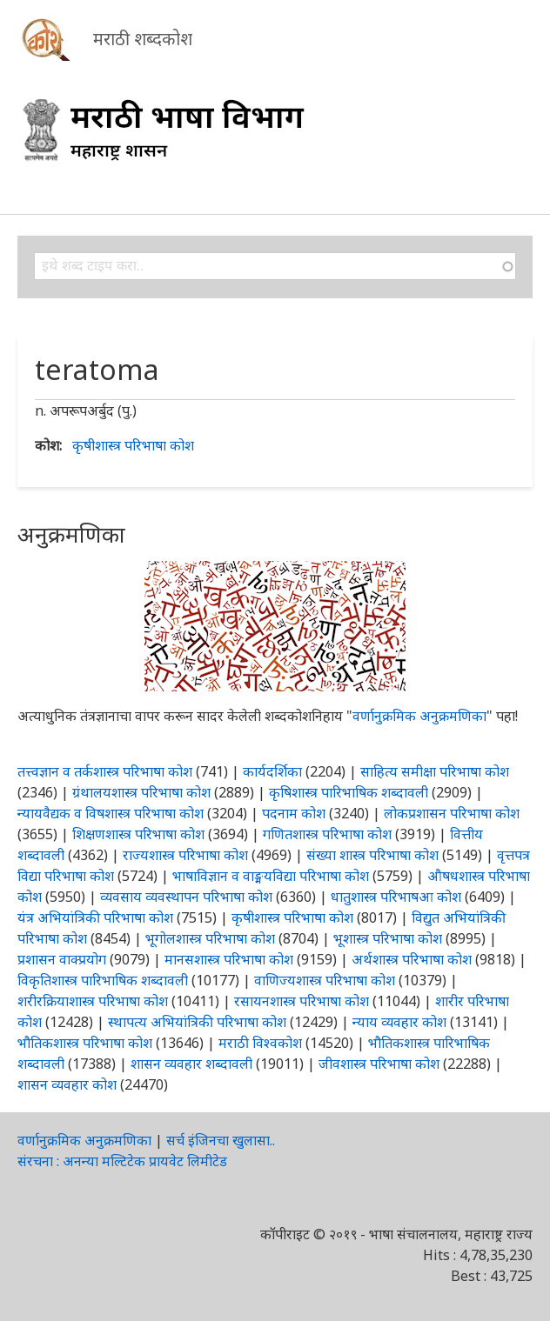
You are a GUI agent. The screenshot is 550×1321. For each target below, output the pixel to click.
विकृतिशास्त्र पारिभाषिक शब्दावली (104, 980)
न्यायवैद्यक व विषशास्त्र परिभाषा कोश (110, 813)
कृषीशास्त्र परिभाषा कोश (133, 445)
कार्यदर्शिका (272, 771)
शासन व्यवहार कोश (67, 1084)
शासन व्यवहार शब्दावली (191, 1063)
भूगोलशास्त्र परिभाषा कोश (210, 938)
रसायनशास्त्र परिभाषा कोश (301, 1001)
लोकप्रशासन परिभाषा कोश (452, 813)
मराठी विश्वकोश (260, 1042)
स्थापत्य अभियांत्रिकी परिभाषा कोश (197, 1021)
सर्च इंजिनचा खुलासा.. (220, 1140)
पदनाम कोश (293, 813)
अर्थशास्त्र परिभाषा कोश (412, 959)
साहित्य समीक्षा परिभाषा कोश (434, 771)
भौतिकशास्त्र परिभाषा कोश (84, 1042)
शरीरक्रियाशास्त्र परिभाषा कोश (92, 1001)
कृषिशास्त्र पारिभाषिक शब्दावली (348, 792)
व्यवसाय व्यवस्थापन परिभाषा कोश (186, 896)
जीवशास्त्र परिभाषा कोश (379, 1063)
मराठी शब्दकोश (142, 38)
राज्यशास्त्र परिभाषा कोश (185, 854)
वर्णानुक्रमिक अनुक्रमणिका (419, 715)
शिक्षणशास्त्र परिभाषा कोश (138, 834)
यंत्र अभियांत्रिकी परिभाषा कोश (95, 917)
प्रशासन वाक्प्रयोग (61, 959)
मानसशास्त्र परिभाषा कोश (228, 959)
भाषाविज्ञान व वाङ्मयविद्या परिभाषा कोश (270, 875)
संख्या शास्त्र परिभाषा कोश (372, 854)
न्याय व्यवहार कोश (399, 1021)
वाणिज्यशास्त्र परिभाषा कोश (324, 980)
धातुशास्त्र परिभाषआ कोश (396, 896)
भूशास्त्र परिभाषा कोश (387, 938)
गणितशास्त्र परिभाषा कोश (327, 834)
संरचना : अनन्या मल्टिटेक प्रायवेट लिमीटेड (122, 1161)
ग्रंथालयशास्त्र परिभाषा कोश (141, 792)
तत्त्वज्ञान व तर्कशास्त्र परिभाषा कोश (104, 771)
